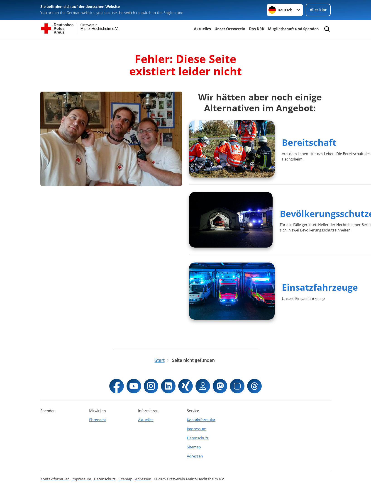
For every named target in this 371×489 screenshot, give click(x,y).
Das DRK (256, 28)
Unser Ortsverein (230, 28)
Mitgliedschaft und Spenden (293, 28)
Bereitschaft (309, 142)
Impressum (196, 428)
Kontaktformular (201, 419)
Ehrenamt (97, 419)
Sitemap (194, 447)
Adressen (195, 456)
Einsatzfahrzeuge (320, 287)
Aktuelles (202, 28)
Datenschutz (198, 437)
